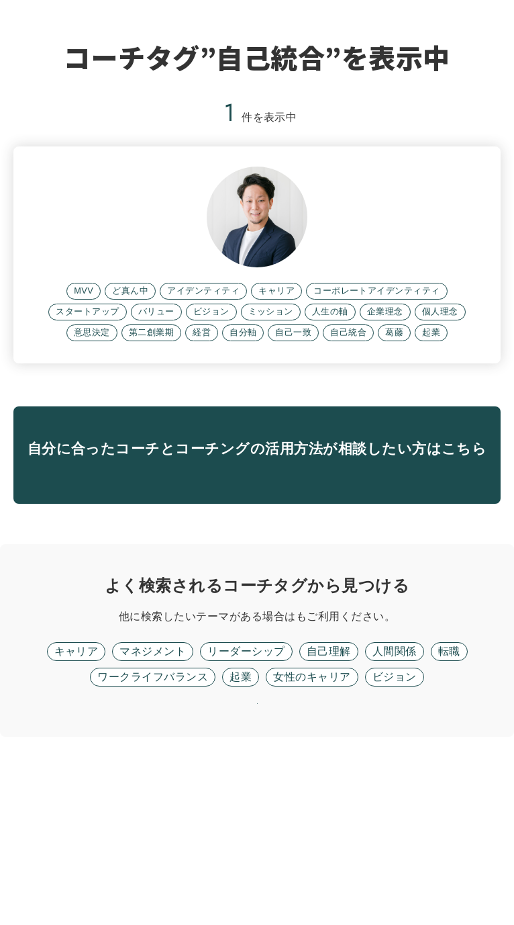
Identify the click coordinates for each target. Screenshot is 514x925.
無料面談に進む (256, 607)
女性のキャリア (311, 830)
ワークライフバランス (152, 830)
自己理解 (329, 804)
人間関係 (394, 804)
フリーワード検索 (296, 769)
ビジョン (394, 830)
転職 (449, 804)
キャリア (76, 804)
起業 (240, 830)
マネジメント (152, 804)
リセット (257, 874)
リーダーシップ (246, 804)
